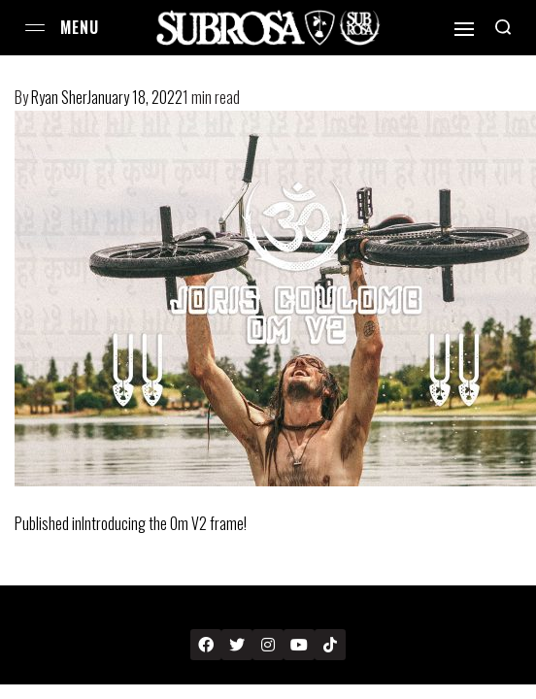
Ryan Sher (59, 97)
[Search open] (503, 27)
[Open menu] (35, 27)
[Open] (464, 29)
